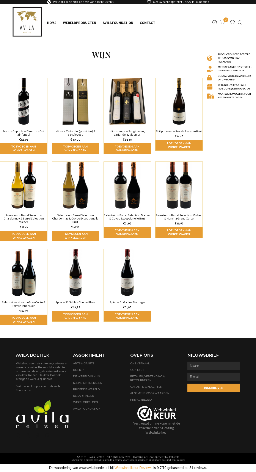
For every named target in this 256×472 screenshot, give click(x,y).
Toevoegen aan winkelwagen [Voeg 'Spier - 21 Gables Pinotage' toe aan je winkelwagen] (127, 316)
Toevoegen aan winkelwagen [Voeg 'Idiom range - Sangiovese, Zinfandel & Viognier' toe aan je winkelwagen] (127, 148)
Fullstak (174, 457)
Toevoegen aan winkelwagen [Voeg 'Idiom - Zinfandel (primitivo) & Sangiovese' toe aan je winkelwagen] (75, 148)
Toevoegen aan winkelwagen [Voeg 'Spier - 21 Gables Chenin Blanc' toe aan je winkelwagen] (75, 316)
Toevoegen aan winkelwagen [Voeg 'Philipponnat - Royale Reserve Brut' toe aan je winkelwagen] (178, 145)
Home (52, 23)
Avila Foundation (118, 23)
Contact (147, 23)
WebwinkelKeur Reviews (133, 468)
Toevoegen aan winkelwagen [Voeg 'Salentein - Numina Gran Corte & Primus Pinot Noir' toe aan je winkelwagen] (23, 319)
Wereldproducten (79, 23)
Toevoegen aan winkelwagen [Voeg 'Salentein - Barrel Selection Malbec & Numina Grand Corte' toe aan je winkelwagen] (178, 232)
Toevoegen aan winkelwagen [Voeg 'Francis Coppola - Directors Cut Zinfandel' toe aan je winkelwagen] (23, 148)
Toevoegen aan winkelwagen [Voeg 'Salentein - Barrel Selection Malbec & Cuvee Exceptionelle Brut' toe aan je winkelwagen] (127, 232)
